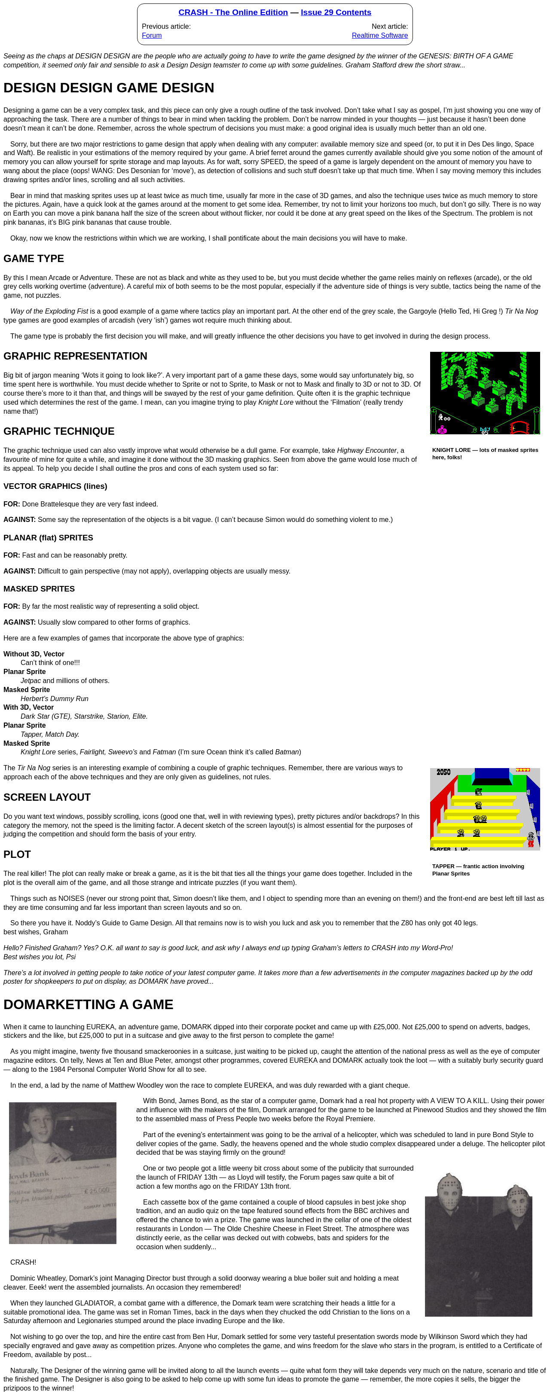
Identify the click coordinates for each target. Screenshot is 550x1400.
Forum (152, 35)
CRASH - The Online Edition (233, 12)
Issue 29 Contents (336, 12)
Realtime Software (380, 35)
